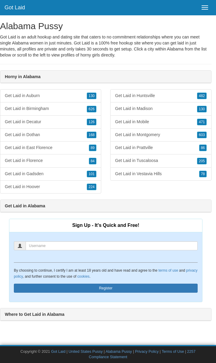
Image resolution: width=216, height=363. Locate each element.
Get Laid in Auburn (50, 96)
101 (92, 174)
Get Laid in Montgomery (161, 135)
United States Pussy (85, 351)
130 (92, 96)
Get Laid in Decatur (50, 122)
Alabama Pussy (118, 351)
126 (92, 122)
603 (202, 135)
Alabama (175, 49)
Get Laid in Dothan (50, 135)
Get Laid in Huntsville (161, 96)
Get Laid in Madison (161, 108)
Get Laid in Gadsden (50, 174)
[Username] (112, 245)
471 (202, 122)
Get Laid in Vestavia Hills (161, 174)
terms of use (168, 270)
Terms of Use (173, 351)
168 (92, 135)
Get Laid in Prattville (161, 148)
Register (106, 288)
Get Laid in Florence (50, 160)
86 (203, 148)
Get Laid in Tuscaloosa (161, 160)
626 (92, 109)
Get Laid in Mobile (161, 122)
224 (92, 187)
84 (93, 161)
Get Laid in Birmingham (50, 108)
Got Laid (15, 8)
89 (93, 148)
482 (202, 96)
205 (202, 161)
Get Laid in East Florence (50, 148)
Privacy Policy (146, 351)
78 (203, 174)
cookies (83, 276)
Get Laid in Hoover (50, 187)
